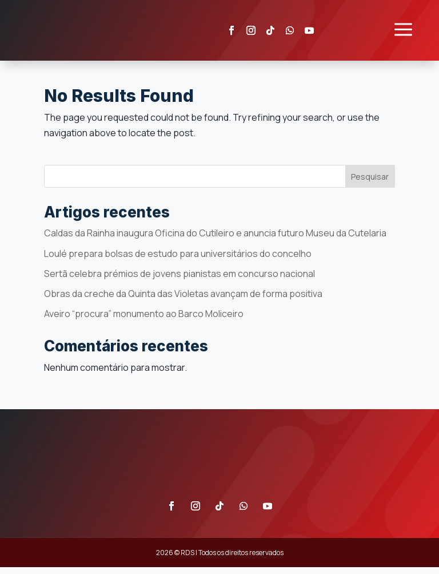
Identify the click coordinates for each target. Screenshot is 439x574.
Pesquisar (370, 183)
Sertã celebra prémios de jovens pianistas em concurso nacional (179, 280)
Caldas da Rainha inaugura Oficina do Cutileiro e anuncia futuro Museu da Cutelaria (215, 240)
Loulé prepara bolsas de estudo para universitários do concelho (178, 260)
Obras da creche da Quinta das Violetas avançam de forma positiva (183, 300)
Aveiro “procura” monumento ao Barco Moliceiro (144, 320)
